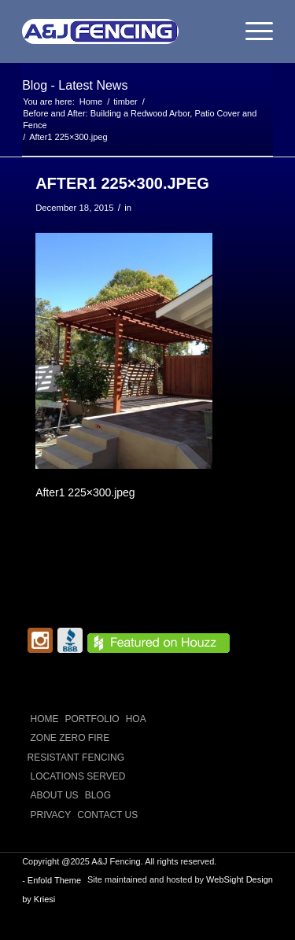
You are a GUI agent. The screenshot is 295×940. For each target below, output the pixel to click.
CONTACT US (107, 814)
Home (45, 718)
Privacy (51, 814)
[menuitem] (251, 31)
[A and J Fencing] (122, 31)
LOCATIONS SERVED (78, 776)
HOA (136, 718)
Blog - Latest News (74, 85)
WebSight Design (239, 879)
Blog (98, 795)
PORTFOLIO (92, 718)
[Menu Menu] (251, 31)
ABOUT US (55, 795)
